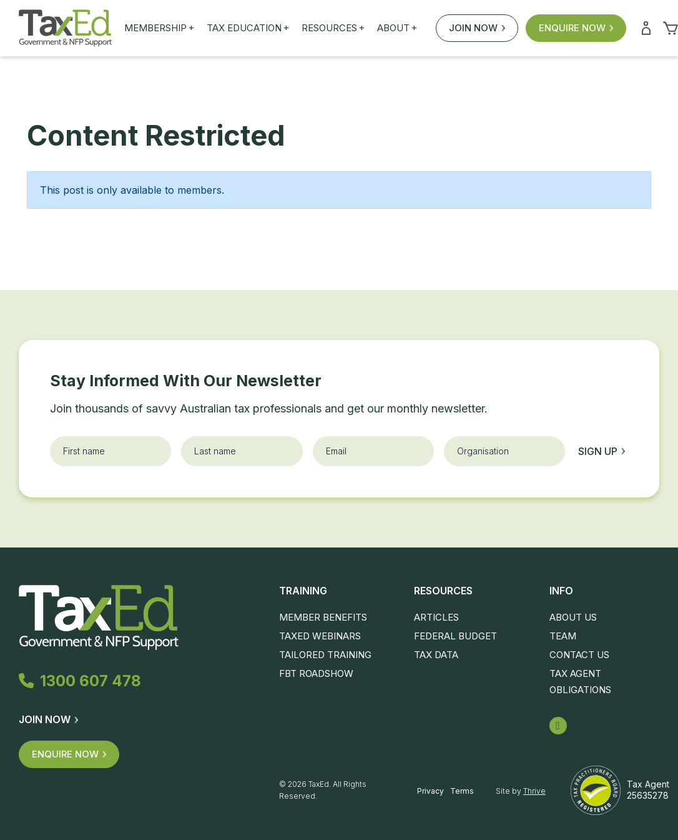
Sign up (601, 451)
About (397, 28)
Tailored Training (325, 655)
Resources (333, 28)
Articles (436, 617)
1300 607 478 (82, 681)
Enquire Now (576, 28)
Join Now (477, 28)
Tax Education (248, 28)
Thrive (534, 791)
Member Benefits (323, 617)
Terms (462, 791)
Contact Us (579, 655)
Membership (159, 28)
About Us (573, 617)
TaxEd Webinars (320, 636)
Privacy (430, 791)
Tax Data (436, 655)
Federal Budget (455, 636)
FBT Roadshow (316, 673)
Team (562, 636)
